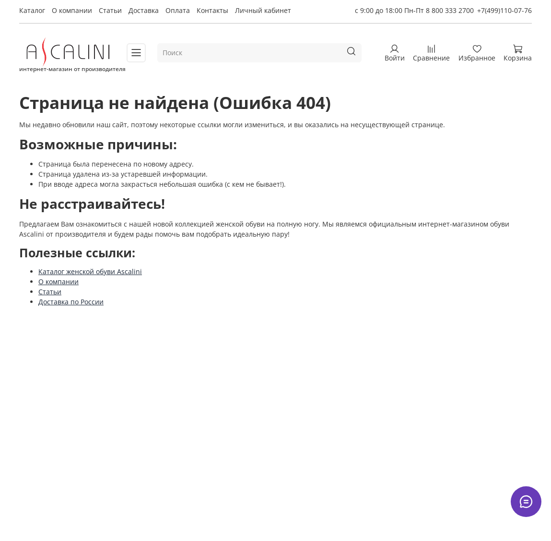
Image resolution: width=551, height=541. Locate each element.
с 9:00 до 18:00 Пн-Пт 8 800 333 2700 (414, 10)
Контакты (212, 10)
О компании (72, 10)
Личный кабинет (263, 10)
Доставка (144, 10)
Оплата (177, 10)
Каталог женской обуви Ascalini (90, 271)
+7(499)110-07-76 (504, 10)
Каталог (32, 10)
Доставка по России (71, 301)
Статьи (110, 10)
